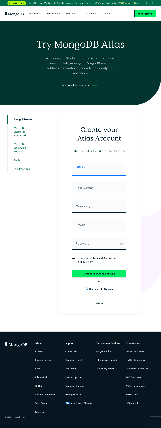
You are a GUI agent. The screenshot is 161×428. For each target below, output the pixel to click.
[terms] (99, 260)
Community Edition (105, 368)
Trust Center (41, 403)
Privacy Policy (85, 261)
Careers (39, 351)
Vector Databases (135, 351)
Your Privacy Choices (78, 403)
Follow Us (39, 412)
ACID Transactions (135, 386)
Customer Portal (73, 360)
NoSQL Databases (135, 360)
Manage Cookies (74, 394)
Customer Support (74, 386)
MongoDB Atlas (103, 351)
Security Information (45, 394)
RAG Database (133, 377)
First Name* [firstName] (81, 166)
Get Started (145, 13)
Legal (38, 368)
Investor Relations (44, 360)
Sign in (99, 303)
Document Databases (137, 368)
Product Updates (74, 377)
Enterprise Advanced (106, 360)
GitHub (38, 386)
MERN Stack (132, 394)
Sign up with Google (99, 288)
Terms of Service (102, 258)
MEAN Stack (132, 403)
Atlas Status (71, 368)
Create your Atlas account (99, 273)
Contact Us (71, 351)
